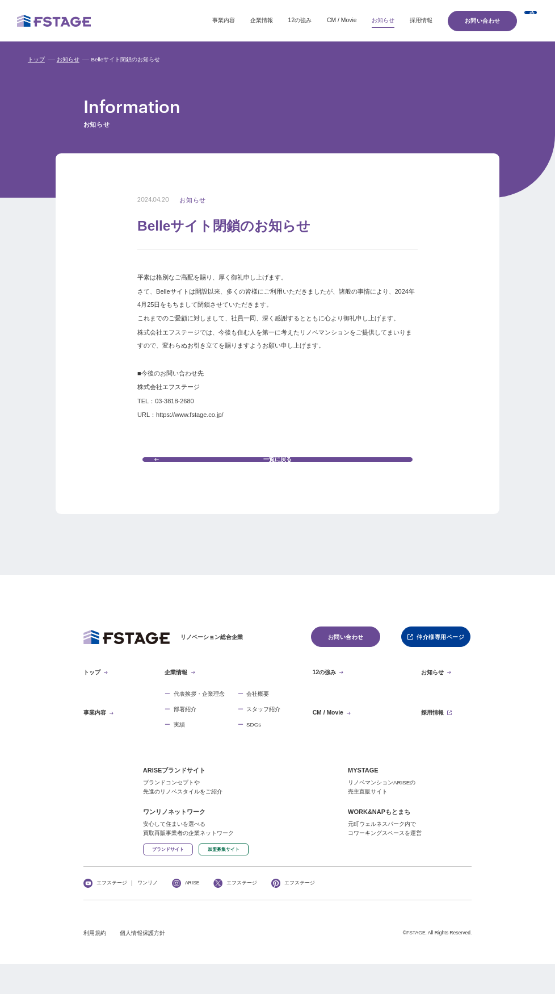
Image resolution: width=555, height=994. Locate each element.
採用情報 (358, 20)
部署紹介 (185, 731)
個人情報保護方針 (142, 964)
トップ (36, 59)
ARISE (192, 913)
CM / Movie (279, 20)
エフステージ (111, 913)
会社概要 (257, 716)
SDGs (253, 746)
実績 (179, 746)
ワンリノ (147, 913)
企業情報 (199, 20)
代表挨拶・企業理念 (199, 716)
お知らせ (320, 20)
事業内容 (161, 20)
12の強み (238, 20)
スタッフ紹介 (263, 731)
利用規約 (94, 964)
